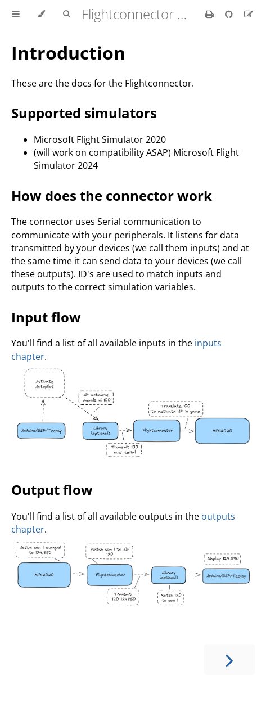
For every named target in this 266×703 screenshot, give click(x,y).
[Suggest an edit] (249, 14)
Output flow (52, 489)
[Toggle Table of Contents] (16, 14)
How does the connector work (111, 195)
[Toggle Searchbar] (66, 14)
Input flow (46, 317)
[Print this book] (210, 14)
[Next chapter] (229, 659)
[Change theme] (41, 14)
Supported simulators (84, 112)
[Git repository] (230, 14)
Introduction (68, 52)
